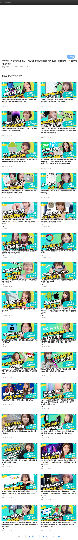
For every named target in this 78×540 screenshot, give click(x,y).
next (58, 536)
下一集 (71, 56)
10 (49, 536)
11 (53, 536)
